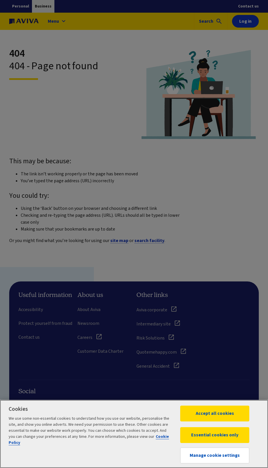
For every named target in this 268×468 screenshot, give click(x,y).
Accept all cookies (215, 413)
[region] (134, 434)
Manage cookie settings (215, 455)
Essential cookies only (214, 435)
